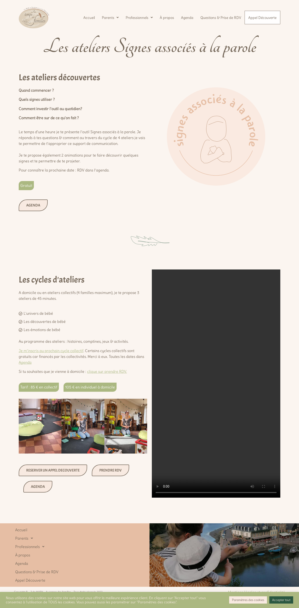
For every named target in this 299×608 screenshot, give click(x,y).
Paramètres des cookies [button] (248, 600)
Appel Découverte (262, 17)
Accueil (88, 17)
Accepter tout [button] (281, 600)
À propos (166, 17)
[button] (110, 17)
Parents (109, 17)
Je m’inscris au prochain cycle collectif (51, 350)
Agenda (187, 17)
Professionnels (138, 17)
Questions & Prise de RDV (220, 17)
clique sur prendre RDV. (107, 371)
